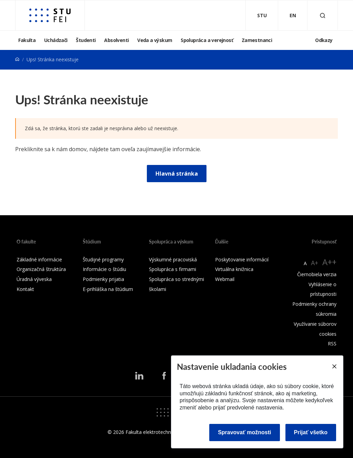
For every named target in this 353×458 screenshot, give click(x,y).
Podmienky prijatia (103, 279)
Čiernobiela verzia (316, 274)
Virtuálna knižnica (234, 269)
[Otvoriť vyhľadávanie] (322, 15)
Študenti (85, 40)
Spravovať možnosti (244, 432)
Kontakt (25, 289)
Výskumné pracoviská (173, 259)
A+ (314, 263)
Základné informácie (39, 259)
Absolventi (116, 40)
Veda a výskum (154, 40)
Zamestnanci (257, 40)
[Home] (17, 59)
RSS (332, 343)
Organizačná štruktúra (41, 269)
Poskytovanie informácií (242, 259)
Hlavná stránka (176, 173)
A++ (329, 262)
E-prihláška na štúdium (108, 289)
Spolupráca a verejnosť (207, 40)
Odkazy (323, 40)
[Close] (334, 366)
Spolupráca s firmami (172, 269)
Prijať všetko (311, 432)
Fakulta (27, 40)
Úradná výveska (34, 279)
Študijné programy (103, 259)
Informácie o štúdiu (104, 269)
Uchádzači (56, 40)
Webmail (224, 279)
